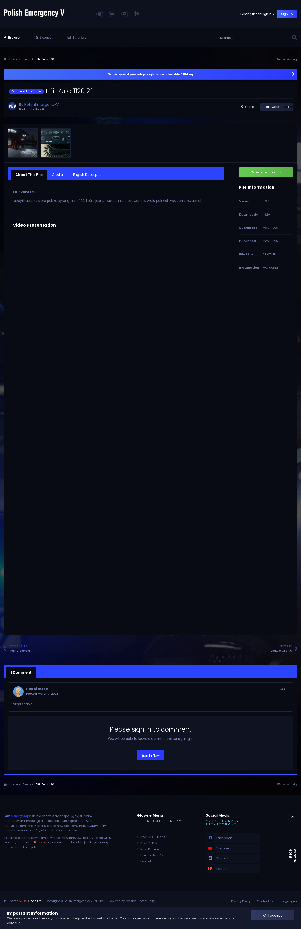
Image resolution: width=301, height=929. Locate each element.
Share (247, 107)
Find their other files (33, 109)
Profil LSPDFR (148, 842)
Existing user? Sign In (257, 14)
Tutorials (76, 37)
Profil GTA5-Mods (152, 836)
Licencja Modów (152, 854)
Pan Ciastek (37, 687)
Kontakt (145, 860)
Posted (42, 692)
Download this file (266, 172)
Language (288, 900)
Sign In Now (150, 754)
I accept (272, 915)
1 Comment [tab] (21, 671)
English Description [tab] (87, 174)
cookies (39, 918)
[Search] (245, 37)
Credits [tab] (57, 174)
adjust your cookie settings (153, 918)
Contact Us (265, 900)
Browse (12, 37)
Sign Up (287, 14)
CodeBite (34, 900)
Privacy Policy (240, 900)
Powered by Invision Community (132, 900)
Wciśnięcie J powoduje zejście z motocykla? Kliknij (150, 74)
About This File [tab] (28, 174)
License (43, 37)
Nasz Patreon (149, 848)
